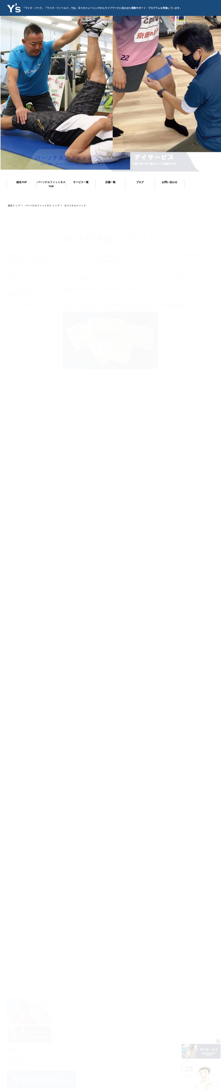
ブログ (140, 182)
